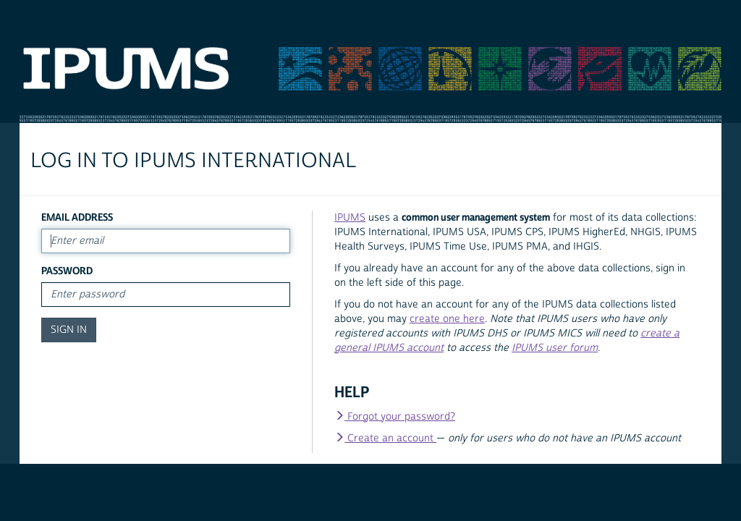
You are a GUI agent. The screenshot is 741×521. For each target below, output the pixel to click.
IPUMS (349, 217)
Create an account (385, 438)
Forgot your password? (394, 416)
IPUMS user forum (555, 348)
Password (67, 271)
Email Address (77, 217)
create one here (447, 319)
